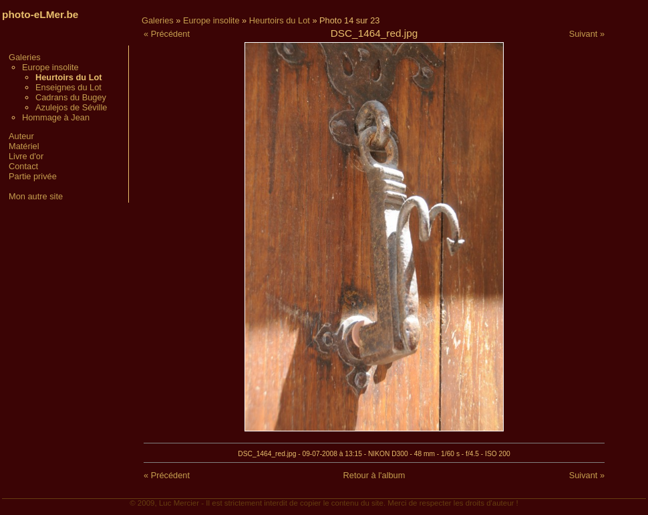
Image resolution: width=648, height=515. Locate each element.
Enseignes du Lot (68, 87)
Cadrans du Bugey (70, 97)
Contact (23, 166)
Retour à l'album (374, 475)
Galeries (25, 57)
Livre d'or (26, 156)
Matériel (24, 146)
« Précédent (167, 34)
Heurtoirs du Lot (279, 20)
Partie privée (33, 176)
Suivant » (587, 34)
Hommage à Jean (56, 117)
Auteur (21, 136)
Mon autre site (36, 196)
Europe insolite (50, 67)
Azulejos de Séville (71, 107)
